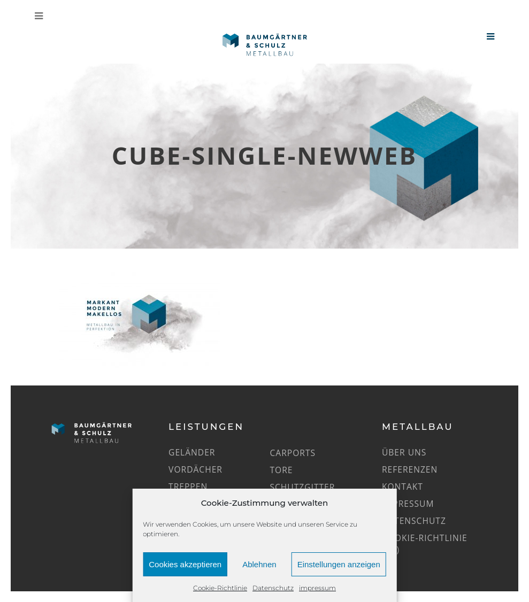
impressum (317, 588)
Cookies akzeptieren (185, 564)
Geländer (191, 452)
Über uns (404, 452)
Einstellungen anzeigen (338, 564)
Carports (293, 453)
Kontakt (402, 486)
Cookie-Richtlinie (220, 588)
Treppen (188, 486)
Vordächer (195, 469)
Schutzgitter (302, 487)
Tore (281, 470)
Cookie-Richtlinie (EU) (424, 543)
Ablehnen (259, 564)
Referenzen (410, 469)
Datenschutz (273, 588)
